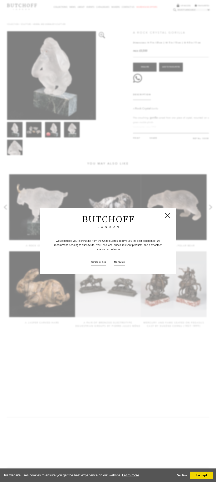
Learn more (130, 475)
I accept (201, 475)
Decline (182, 475)
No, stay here (119, 262)
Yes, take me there (98, 262)
